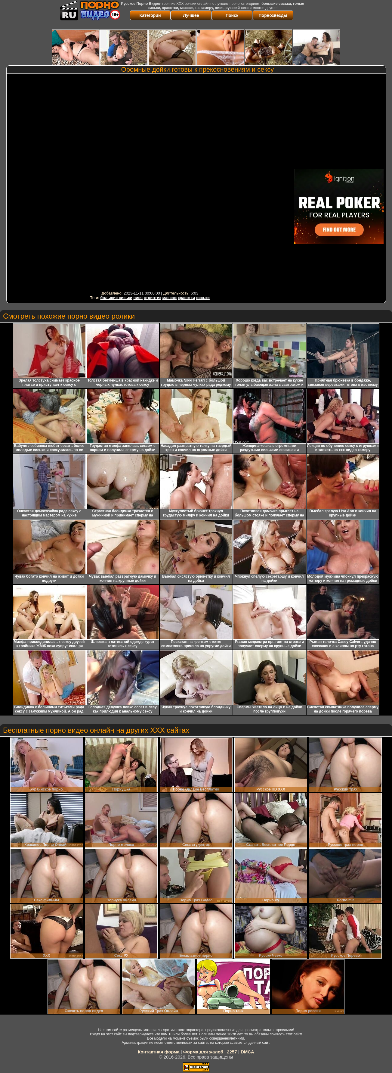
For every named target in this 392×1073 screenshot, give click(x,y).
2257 (232, 1051)
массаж (169, 297)
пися (138, 297)
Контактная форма (159, 1051)
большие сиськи (116, 297)
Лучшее (191, 15)
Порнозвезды (273, 15)
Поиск (232, 15)
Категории (150, 15)
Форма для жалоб (203, 1051)
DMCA (247, 1051)
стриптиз (152, 297)
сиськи (203, 297)
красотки (186, 297)
